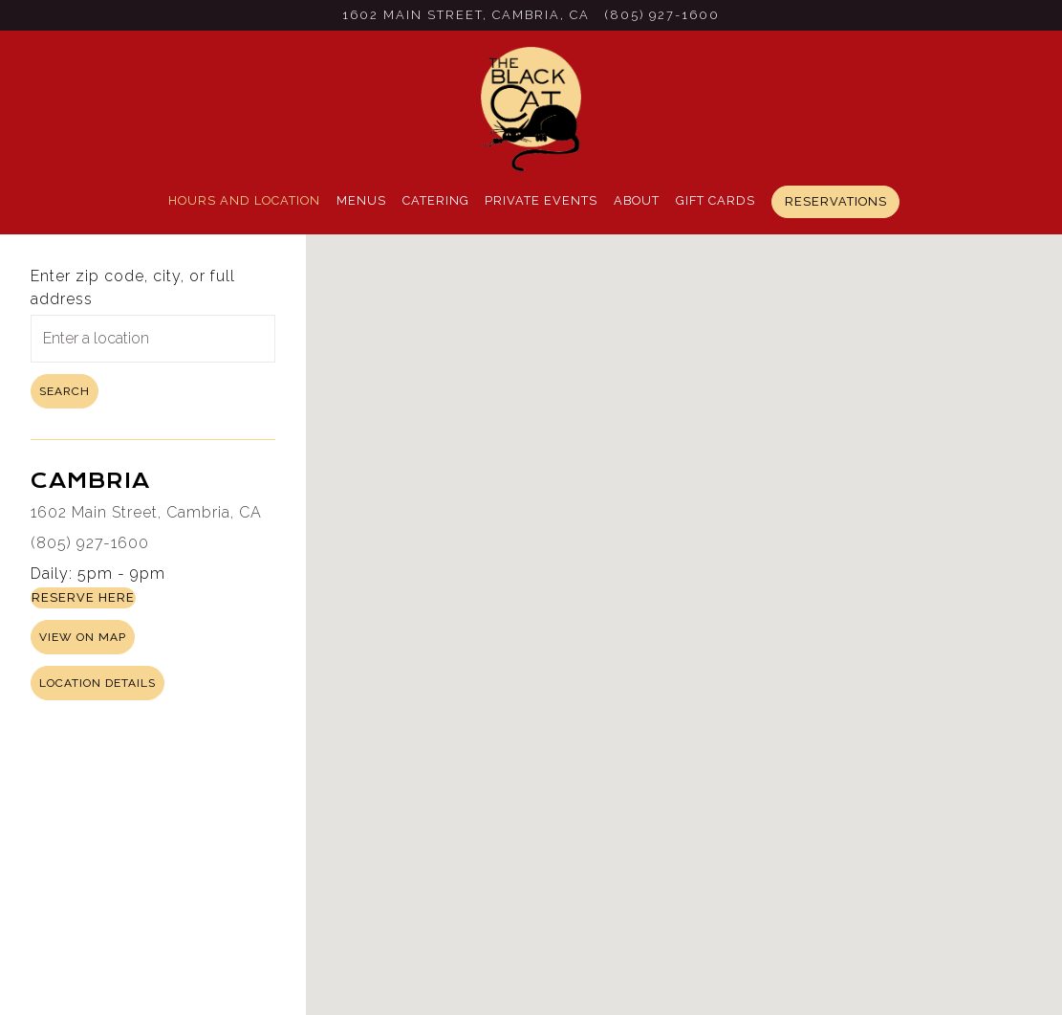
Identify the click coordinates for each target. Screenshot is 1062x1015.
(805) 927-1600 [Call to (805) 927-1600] (662, 15)
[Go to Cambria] (466, 15)
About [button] (637, 200)
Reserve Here (83, 597)
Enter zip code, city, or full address (133, 287)
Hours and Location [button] (244, 200)
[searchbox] (153, 339)
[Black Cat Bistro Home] (531, 108)
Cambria (90, 481)
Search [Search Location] (64, 391)
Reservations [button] (836, 201)
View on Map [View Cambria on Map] (82, 637)
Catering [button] (435, 200)
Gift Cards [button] (715, 200)
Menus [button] (361, 200)
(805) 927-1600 (90, 543)
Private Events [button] (541, 200)
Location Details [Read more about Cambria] (97, 683)
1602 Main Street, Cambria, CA (146, 512)
